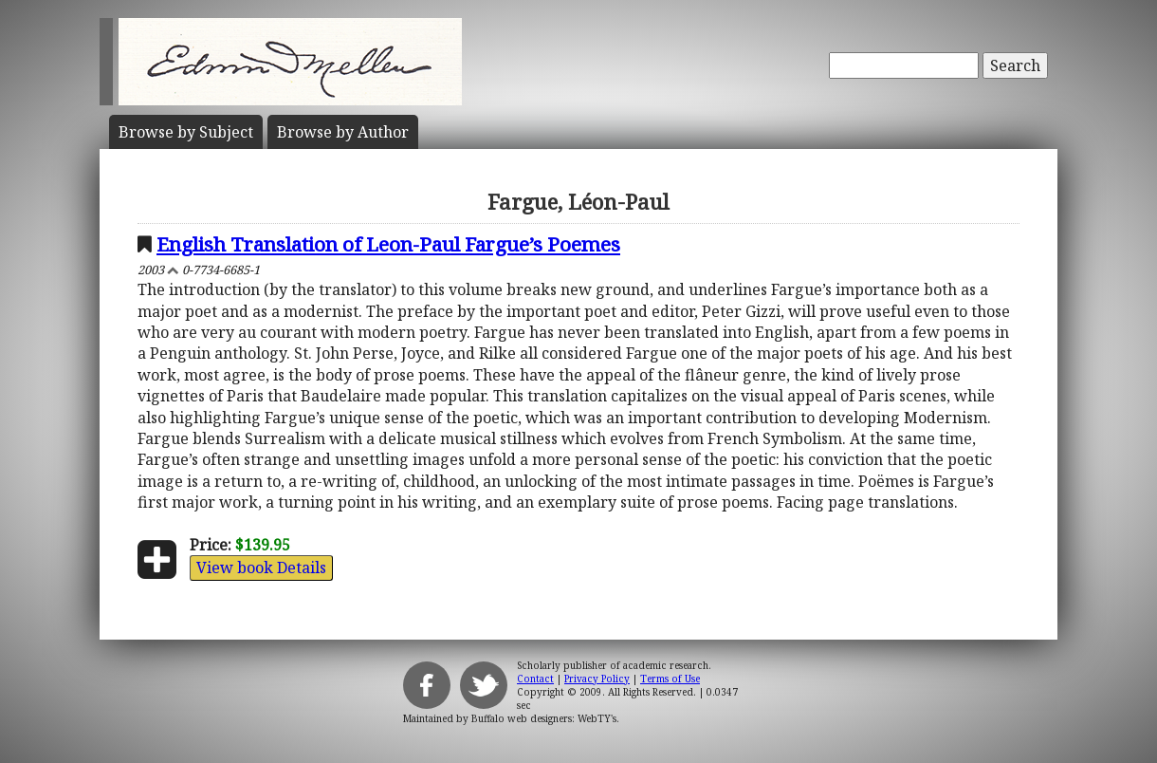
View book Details (261, 567)
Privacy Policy (597, 678)
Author (343, 132)
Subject (186, 132)
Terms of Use (670, 678)
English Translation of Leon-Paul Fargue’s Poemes (388, 244)
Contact (535, 678)
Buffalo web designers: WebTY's (543, 718)
